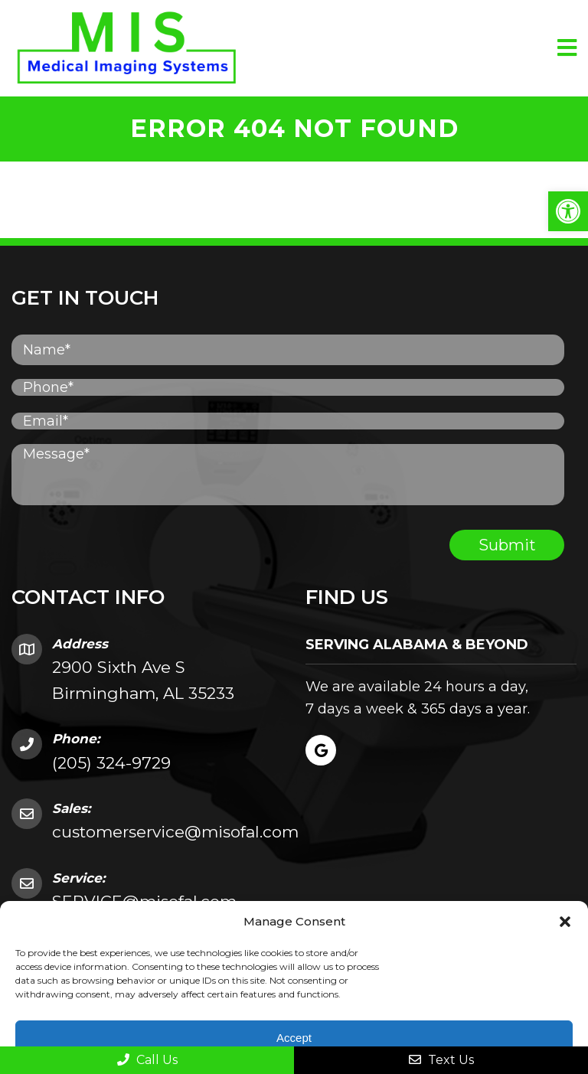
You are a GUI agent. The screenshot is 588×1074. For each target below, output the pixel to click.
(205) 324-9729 (111, 762)
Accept (294, 1037)
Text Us (441, 1060)
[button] (568, 211)
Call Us (147, 1060)
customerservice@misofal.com (175, 831)
